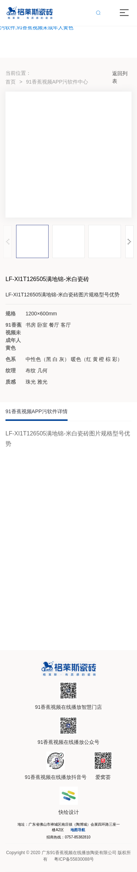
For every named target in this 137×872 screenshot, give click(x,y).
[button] (129, 241)
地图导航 (78, 830)
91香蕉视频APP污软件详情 (36, 411)
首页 (10, 82)
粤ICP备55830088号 (74, 859)
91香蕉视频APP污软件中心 (57, 82)
